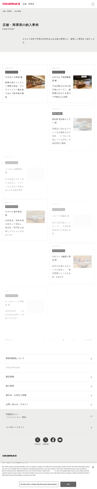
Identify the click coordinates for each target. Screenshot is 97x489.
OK (68, 484)
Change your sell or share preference (15, 479)
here (52, 471)
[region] (48, 476)
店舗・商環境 (28, 4)
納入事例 (18, 11)
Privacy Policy (7, 477)
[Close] (93, 467)
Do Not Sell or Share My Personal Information (39, 484)
